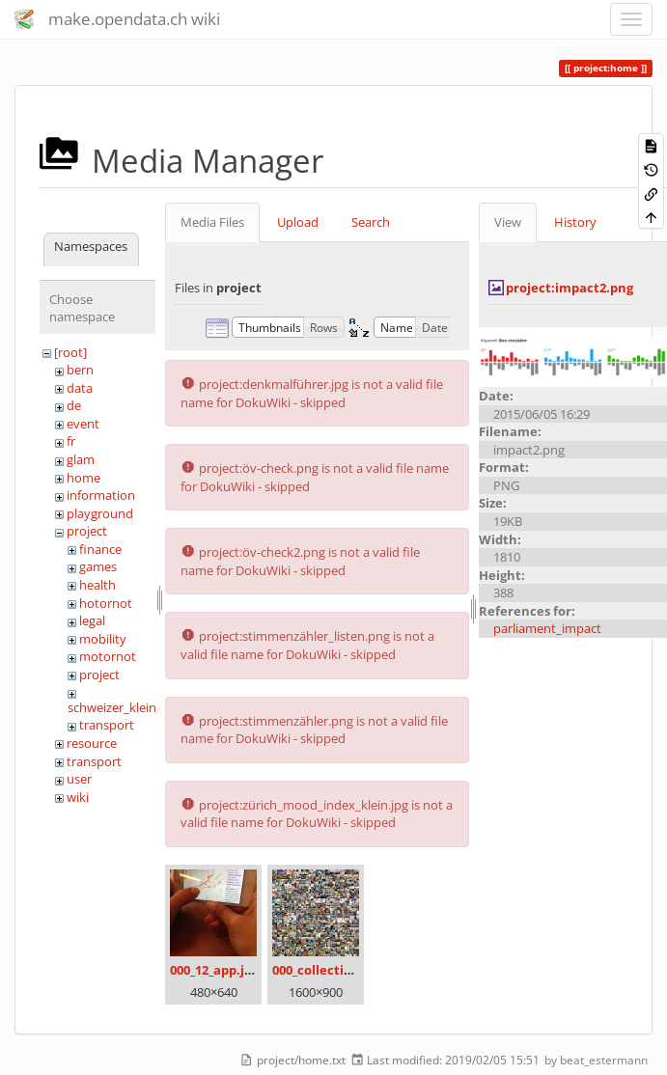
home (83, 477)
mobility (102, 639)
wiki (78, 797)
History (575, 222)
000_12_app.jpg (214, 970)
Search (370, 222)
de (74, 405)
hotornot (105, 603)
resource (92, 743)
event (83, 423)
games (98, 566)
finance (100, 549)
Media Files (212, 222)
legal (92, 620)
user (79, 778)
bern (80, 369)
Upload (298, 222)
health (97, 584)
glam (81, 459)
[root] (70, 352)
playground (100, 513)
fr (71, 441)
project (87, 530)
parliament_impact (547, 628)
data (80, 388)
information (101, 495)
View (507, 222)
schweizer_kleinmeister (134, 707)
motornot (107, 656)
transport (106, 724)
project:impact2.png (569, 287)
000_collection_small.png (349, 970)
